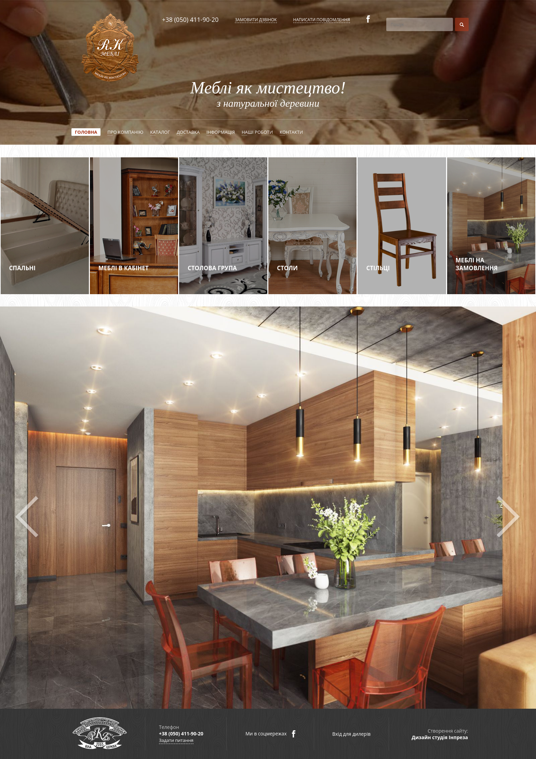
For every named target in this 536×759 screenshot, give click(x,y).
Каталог (160, 132)
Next (508, 517)
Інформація (220, 132)
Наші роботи (257, 132)
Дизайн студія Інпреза (440, 737)
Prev (28, 517)
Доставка (188, 132)
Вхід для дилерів (351, 734)
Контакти (291, 132)
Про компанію (125, 132)
